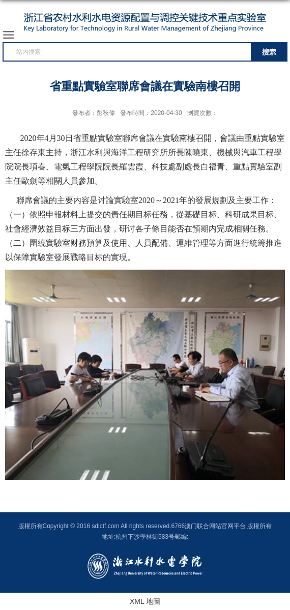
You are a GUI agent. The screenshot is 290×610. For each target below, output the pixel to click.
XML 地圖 (145, 601)
